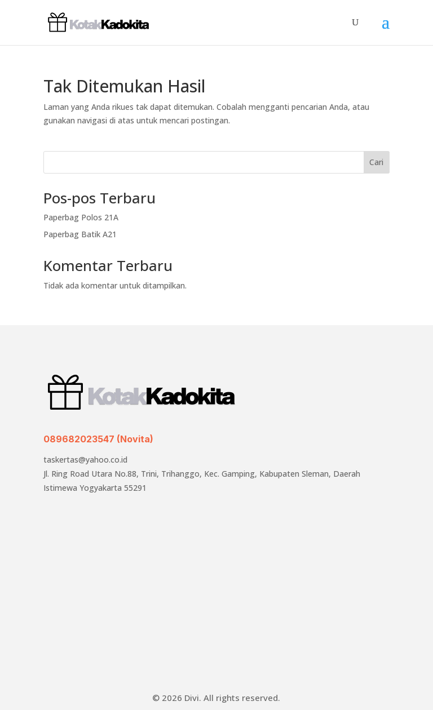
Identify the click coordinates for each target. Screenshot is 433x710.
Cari (376, 162)
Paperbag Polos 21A (80, 217)
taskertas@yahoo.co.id (85, 459)
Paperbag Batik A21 (80, 234)
